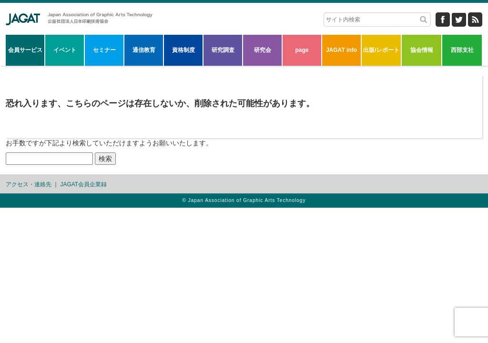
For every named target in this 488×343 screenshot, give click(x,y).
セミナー (104, 50)
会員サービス (25, 50)
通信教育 (143, 50)
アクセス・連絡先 (28, 184)
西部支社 (462, 50)
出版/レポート (381, 50)
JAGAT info (341, 50)
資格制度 (183, 50)
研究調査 (223, 50)
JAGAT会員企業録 (84, 184)
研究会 (262, 50)
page (301, 50)
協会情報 (421, 50)
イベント (64, 50)
